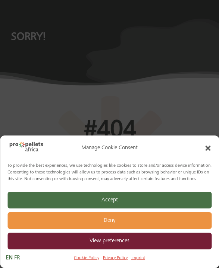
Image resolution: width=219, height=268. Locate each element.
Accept (109, 200)
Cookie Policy (86, 258)
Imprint (138, 258)
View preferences (109, 241)
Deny (110, 220)
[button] (208, 148)
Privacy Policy (115, 258)
